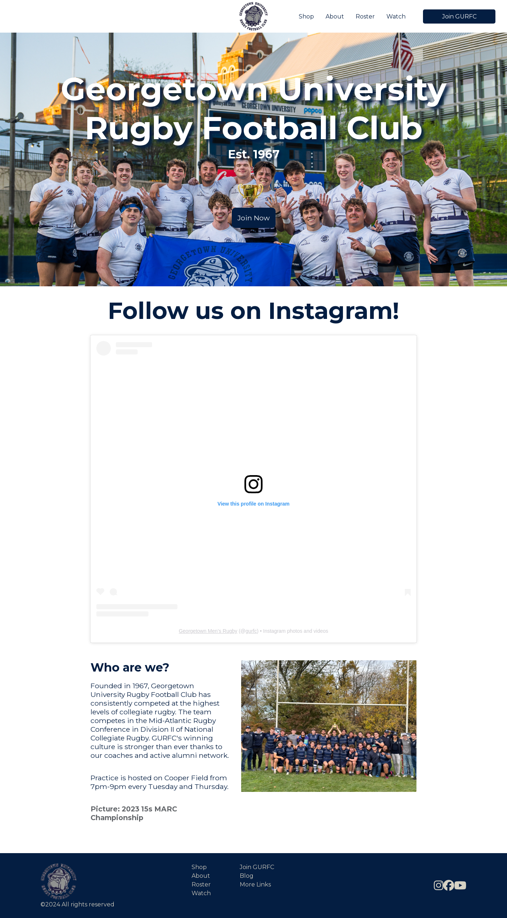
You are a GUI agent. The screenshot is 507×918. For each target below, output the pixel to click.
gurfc (251, 631)
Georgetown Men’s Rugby (208, 631)
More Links (255, 884)
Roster (365, 16)
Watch (396, 16)
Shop (306, 16)
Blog (247, 875)
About (335, 16)
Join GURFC (459, 16)
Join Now (254, 217)
